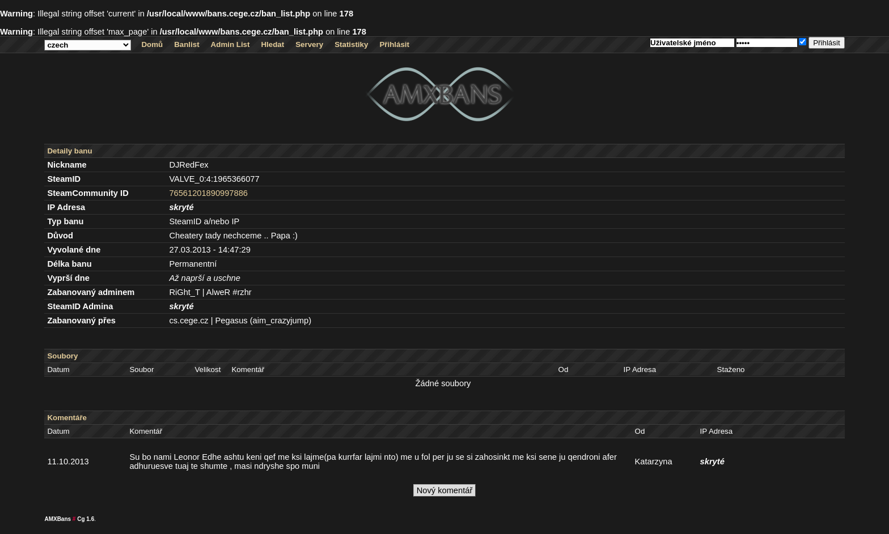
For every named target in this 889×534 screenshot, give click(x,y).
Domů (152, 44)
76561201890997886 (208, 193)
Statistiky (351, 44)
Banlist (186, 44)
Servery (309, 44)
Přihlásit (394, 44)
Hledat (272, 44)
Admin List (230, 44)
